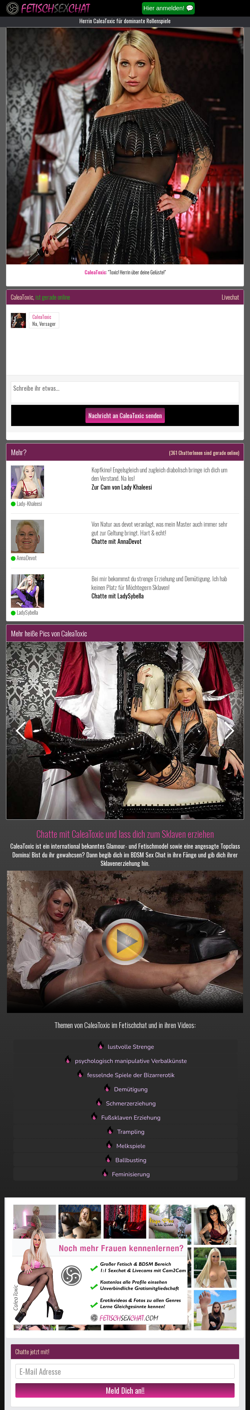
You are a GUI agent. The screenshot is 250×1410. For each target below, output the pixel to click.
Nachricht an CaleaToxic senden (125, 415)
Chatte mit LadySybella (117, 595)
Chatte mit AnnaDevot (116, 541)
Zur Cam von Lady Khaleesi (121, 486)
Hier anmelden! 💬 (168, 8)
